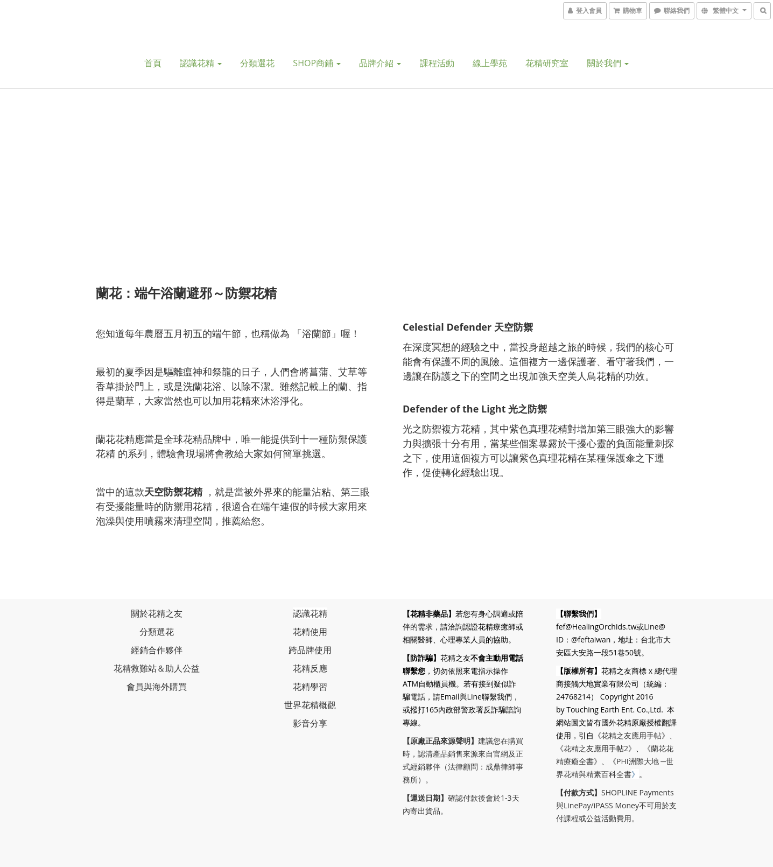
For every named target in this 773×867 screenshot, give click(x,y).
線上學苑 (490, 63)
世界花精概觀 (310, 705)
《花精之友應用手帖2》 (596, 748)
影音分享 (310, 723)
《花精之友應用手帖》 (631, 735)
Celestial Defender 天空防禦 (468, 326)
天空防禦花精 (173, 491)
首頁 (152, 63)
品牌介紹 (380, 63)
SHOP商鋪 (317, 63)
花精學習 (310, 687)
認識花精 (201, 63)
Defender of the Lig (449, 408)
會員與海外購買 (157, 687)
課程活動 (437, 63)
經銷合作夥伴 (156, 650)
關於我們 (608, 63)
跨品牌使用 (310, 650)
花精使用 (310, 632)
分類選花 (257, 63)
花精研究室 (546, 63)
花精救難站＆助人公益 (157, 668)
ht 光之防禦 (521, 408)
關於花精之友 (156, 613)
